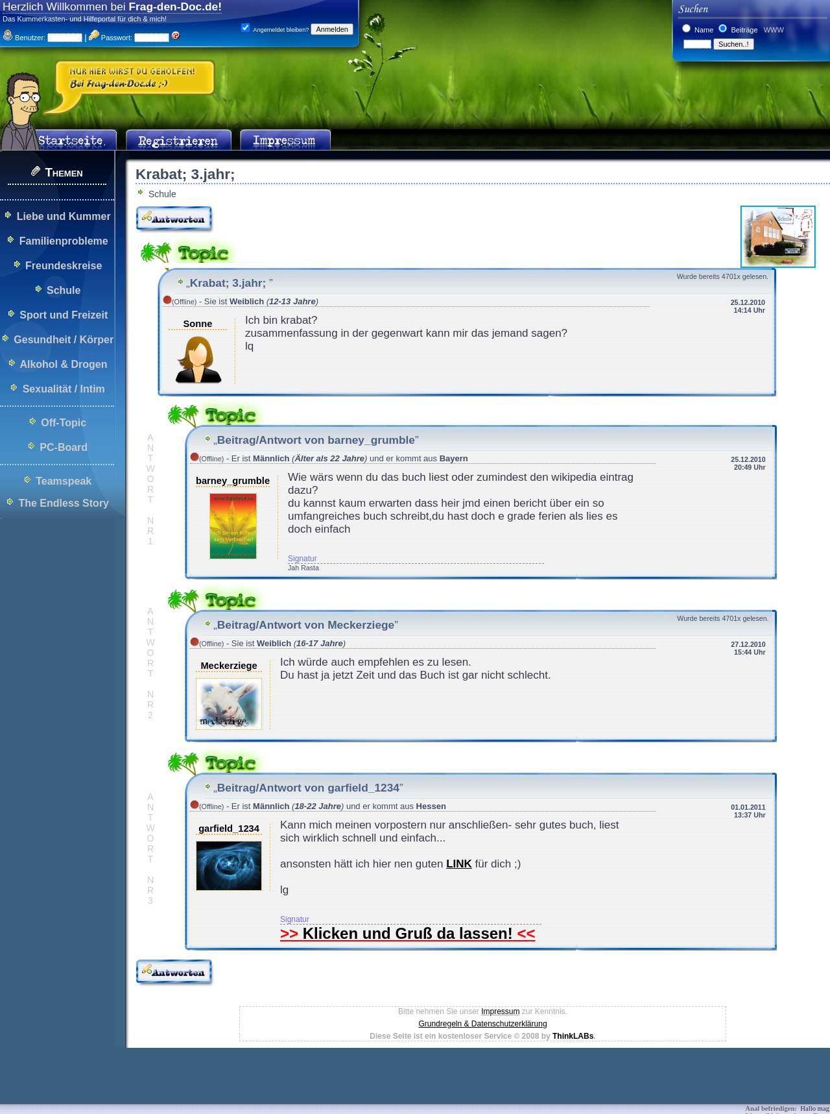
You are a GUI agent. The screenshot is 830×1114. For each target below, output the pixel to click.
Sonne (198, 324)
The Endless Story (63, 503)
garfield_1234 (228, 828)
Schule (63, 290)
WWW (773, 30)
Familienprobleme (63, 241)
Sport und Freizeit (63, 315)
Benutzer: (24, 38)
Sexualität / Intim (64, 388)
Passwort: (110, 38)
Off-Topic (63, 422)
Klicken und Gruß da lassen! (408, 933)
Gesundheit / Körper (63, 339)
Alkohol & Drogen (63, 364)
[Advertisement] (236, 1085)
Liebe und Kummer (64, 216)
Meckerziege (228, 665)
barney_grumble (233, 481)
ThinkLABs (572, 1036)
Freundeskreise (63, 265)
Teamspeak (63, 481)
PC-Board (64, 447)
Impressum (500, 1011)
